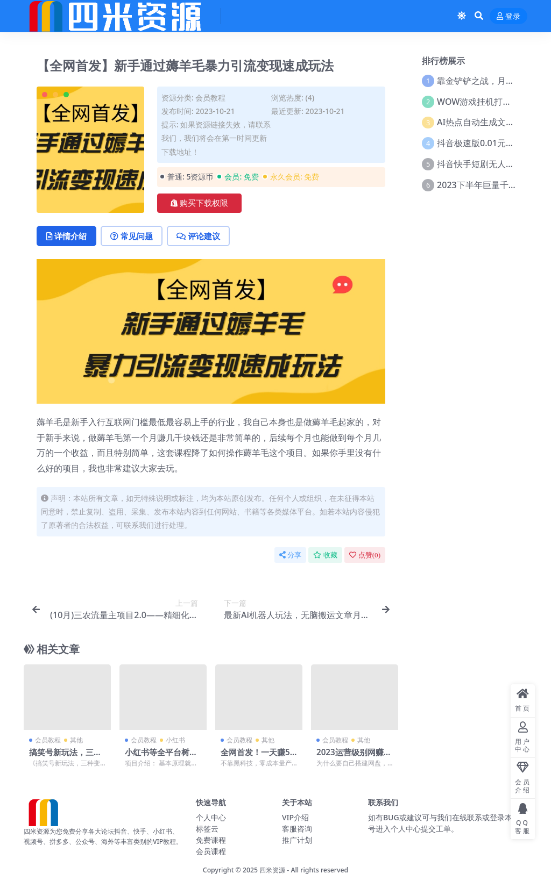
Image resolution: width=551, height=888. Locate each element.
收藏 (325, 555)
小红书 (175, 739)
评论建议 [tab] (198, 236)
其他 (76, 739)
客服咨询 (297, 828)
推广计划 (297, 840)
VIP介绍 (295, 817)
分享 (290, 555)
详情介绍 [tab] (66, 236)
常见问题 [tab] (131, 236)
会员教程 (210, 97)
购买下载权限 (199, 203)
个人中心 (211, 817)
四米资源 (272, 870)
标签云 (207, 828)
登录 (508, 16)
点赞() (364, 555)
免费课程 (211, 840)
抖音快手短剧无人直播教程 (488, 164)
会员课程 (211, 851)
